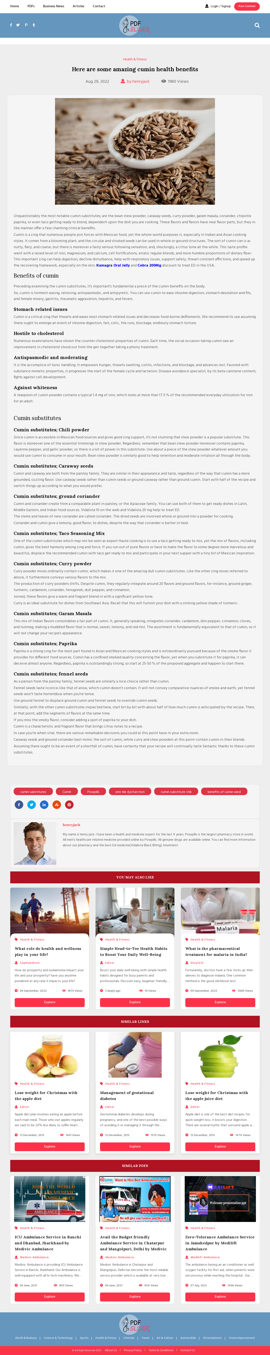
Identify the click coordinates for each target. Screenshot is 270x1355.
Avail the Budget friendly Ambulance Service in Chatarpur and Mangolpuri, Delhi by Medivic (133, 1243)
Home (14, 6)
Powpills (93, 792)
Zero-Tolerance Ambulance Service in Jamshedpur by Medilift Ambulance (219, 1243)
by (135, 81)
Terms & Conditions (161, 1350)
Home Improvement (242, 1338)
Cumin (66, 792)
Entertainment (212, 1338)
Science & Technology (58, 1338)
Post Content (246, 6)
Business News (53, 6)
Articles (78, 6)
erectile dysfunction (130, 792)
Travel (145, 1338)
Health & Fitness (135, 59)
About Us (111, 1350)
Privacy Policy (133, 1350)
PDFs (31, 6)
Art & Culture (165, 1338)
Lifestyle (128, 1338)
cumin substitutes (33, 792)
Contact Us (187, 1350)
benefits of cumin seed (224, 792)
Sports (84, 1338)
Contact (99, 6)
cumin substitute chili (176, 792)
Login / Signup (218, 6)
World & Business (26, 1338)
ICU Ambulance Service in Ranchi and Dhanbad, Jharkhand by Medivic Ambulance (48, 1243)
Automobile (188, 1338)
